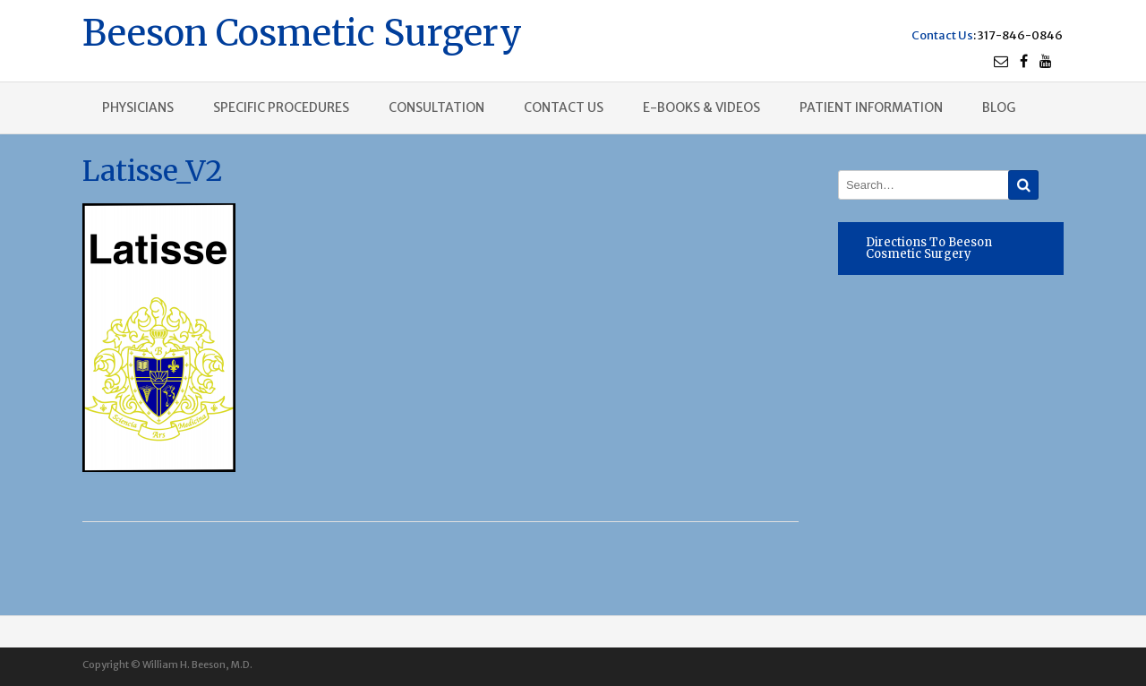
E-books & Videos (701, 107)
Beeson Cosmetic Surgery (302, 31)
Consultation (436, 107)
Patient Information (871, 107)
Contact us (563, 107)
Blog (998, 107)
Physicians (138, 107)
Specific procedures (281, 107)
